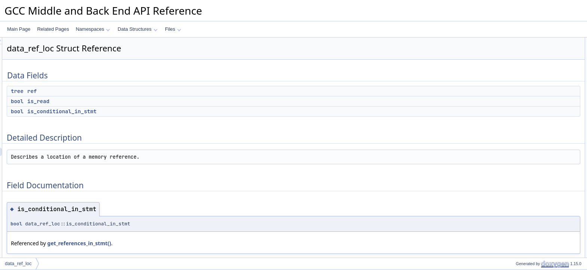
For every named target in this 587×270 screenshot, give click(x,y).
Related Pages (53, 29)
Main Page (18, 29)
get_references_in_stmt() (172, 243)
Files (173, 29)
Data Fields (515, 41)
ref (125, 91)
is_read (132, 101)
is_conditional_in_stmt (155, 111)
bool (110, 101)
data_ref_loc (18, 263)
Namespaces (93, 29)
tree (110, 91)
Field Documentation (524, 83)
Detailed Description (524, 74)
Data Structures (137, 29)
